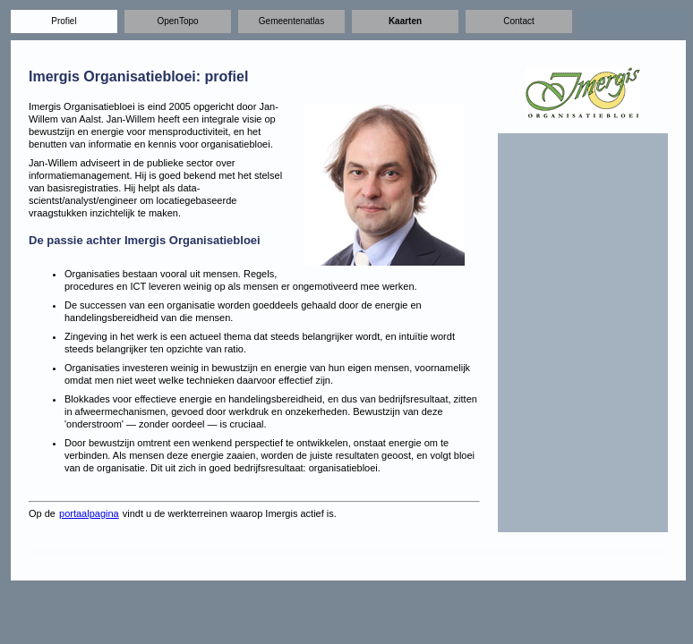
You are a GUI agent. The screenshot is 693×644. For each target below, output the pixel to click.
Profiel (63, 21)
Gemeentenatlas (291, 21)
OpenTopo (177, 21)
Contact (518, 21)
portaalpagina (89, 513)
